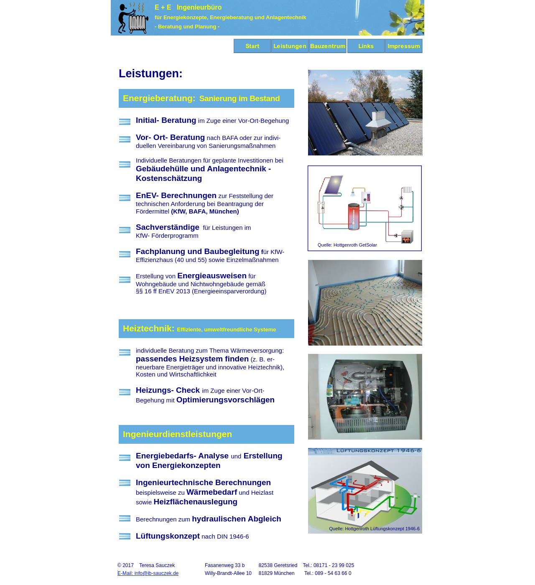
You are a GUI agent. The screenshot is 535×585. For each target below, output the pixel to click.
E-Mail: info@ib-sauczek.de (147, 573)
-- (122, 427)
